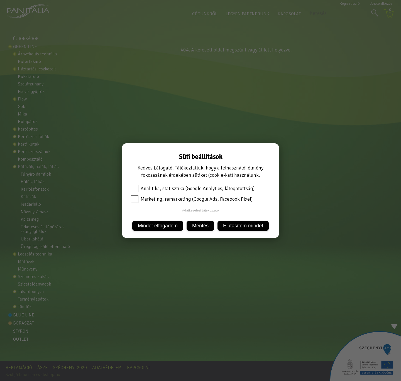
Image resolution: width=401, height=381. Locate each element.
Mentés (200, 225)
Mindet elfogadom (158, 225)
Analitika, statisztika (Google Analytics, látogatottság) (193, 188)
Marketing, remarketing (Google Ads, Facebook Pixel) (192, 198)
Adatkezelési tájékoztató (200, 210)
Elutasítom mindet (243, 225)
